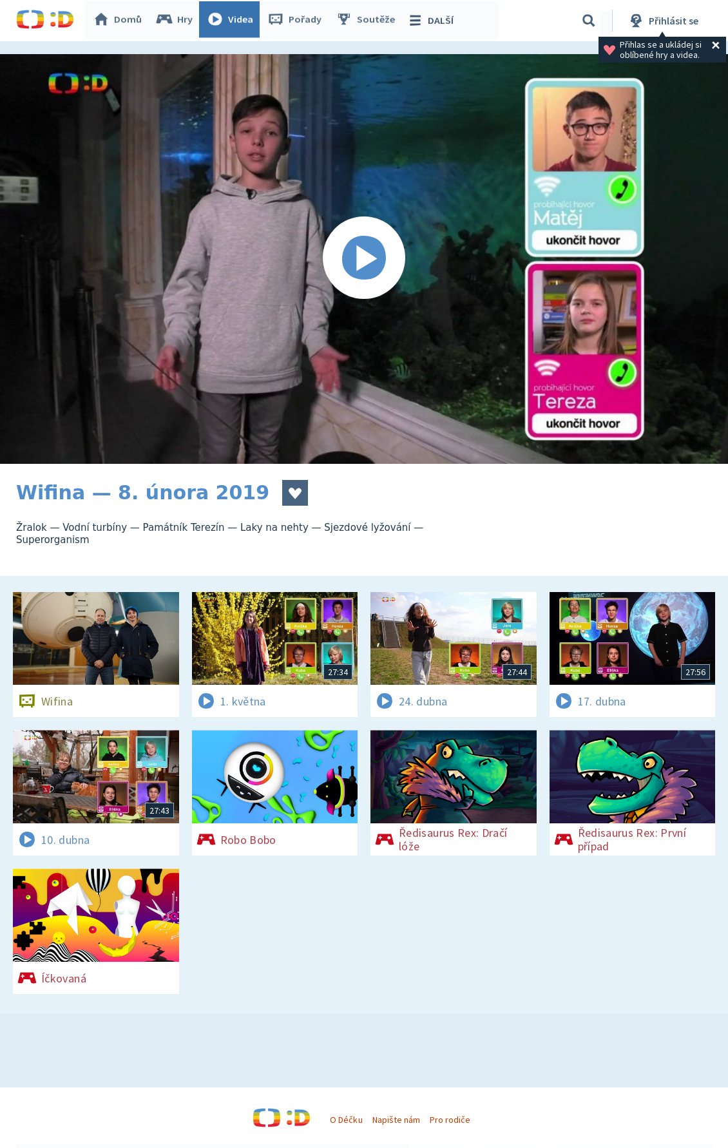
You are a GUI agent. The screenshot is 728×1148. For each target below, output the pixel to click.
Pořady (297, 20)
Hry (177, 20)
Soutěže (368, 20)
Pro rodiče (450, 1119)
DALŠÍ (432, 20)
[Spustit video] (364, 259)
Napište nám (396, 1119)
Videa (232, 20)
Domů (120, 20)
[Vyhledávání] (589, 20)
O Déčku (346, 1119)
